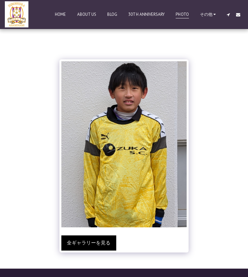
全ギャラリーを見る (88, 243)
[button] (228, 14)
